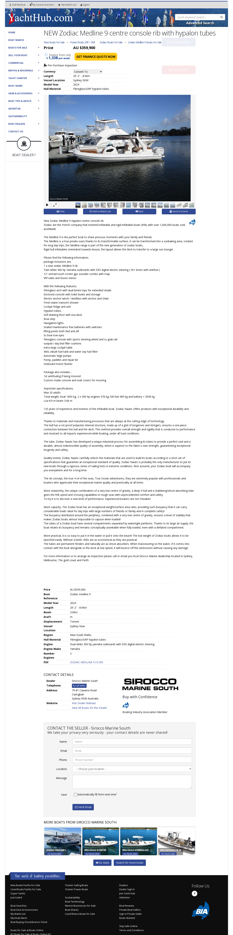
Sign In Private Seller (130, 913)
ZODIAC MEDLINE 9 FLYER (86, 662)
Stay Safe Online (128, 926)
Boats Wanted (127, 918)
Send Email (83, 807)
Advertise (14, 108)
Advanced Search (200, 23)
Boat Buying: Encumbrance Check (29, 922)
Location (61, 769)
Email (63, 750)
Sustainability (17, 116)
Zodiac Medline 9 (144, 42)
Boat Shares (72, 909)
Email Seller (178, 50)
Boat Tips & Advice (19, 101)
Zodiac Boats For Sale (111, 42)
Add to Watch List (100, 211)
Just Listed (16, 897)
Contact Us (15, 131)
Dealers (123, 885)
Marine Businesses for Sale (80, 905)
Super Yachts (18, 893)
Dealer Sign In (127, 889)
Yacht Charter (17, 78)
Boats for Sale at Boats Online (27, 930)
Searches (42, 4)
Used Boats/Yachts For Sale (26, 889)
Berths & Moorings (20, 70)
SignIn (85, 4)
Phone (63, 760)
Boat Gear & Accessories (24, 909)
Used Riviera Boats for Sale (80, 913)
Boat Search (16, 40)
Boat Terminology (74, 901)
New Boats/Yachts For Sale (25, 885)
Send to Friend (178, 211)
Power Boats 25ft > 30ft (82, 42)
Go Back (102, 862)
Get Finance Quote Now (95, 57)
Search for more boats (129, 862)
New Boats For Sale (54, 42)
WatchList (67, 5)
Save (64, 794)
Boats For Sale (17, 47)
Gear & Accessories (20, 93)
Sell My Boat (17, 4)
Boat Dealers (16, 123)
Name (63, 741)
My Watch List (18, 913)
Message (61, 778)
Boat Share (15, 85)
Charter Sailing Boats (76, 885)
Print (60, 211)
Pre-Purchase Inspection (60, 65)
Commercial (16, 63)
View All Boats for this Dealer (89, 708)
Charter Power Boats (76, 889)
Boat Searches (19, 905)
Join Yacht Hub (127, 893)
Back (139, 211)
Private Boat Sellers (130, 909)
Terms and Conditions (131, 930)
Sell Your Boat (17, 55)
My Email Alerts (19, 918)
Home (11, 32)
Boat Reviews (126, 905)
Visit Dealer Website (84, 703)
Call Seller (178, 62)
